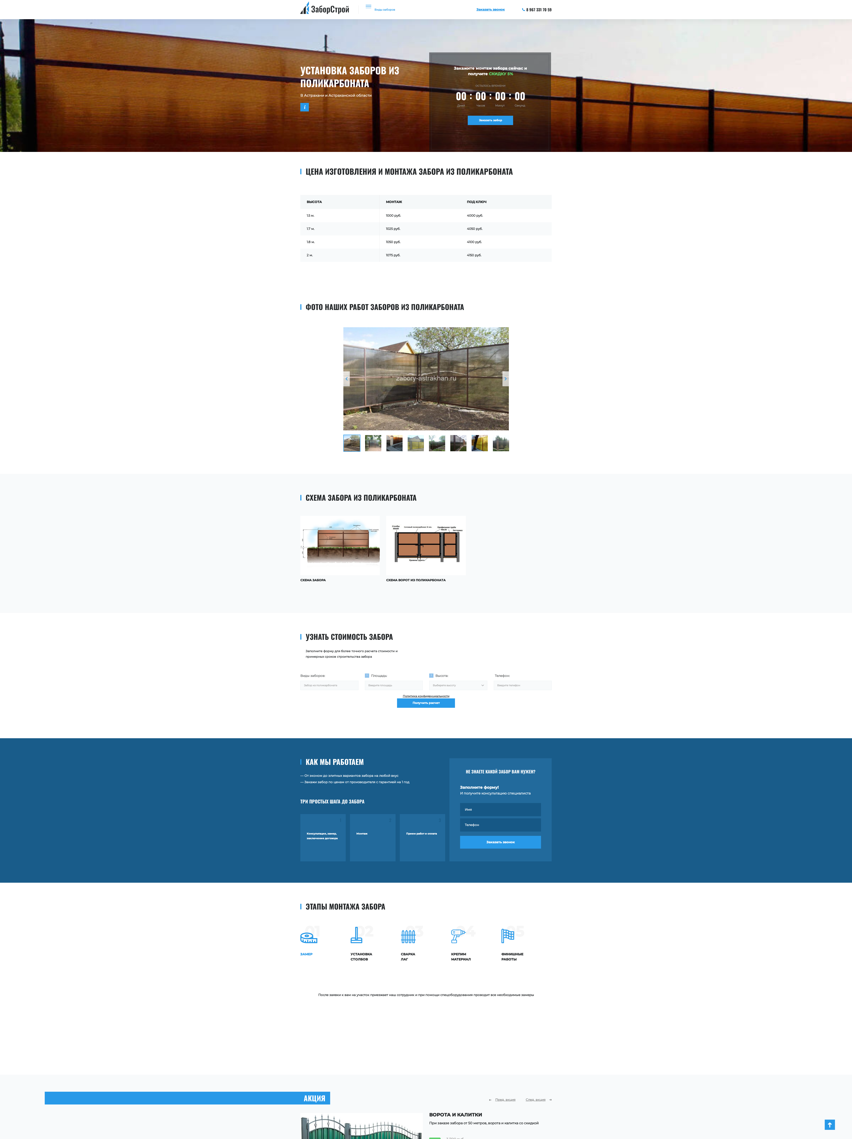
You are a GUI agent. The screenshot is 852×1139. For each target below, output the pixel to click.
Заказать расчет (459, 1126)
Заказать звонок (500, 845)
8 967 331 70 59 (537, 9)
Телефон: (502, 674)
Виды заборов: (312, 674)
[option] (426, 378)
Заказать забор (490, 122)
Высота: (441, 674)
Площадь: (379, 674)
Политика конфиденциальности (426, 697)
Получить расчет (426, 711)
